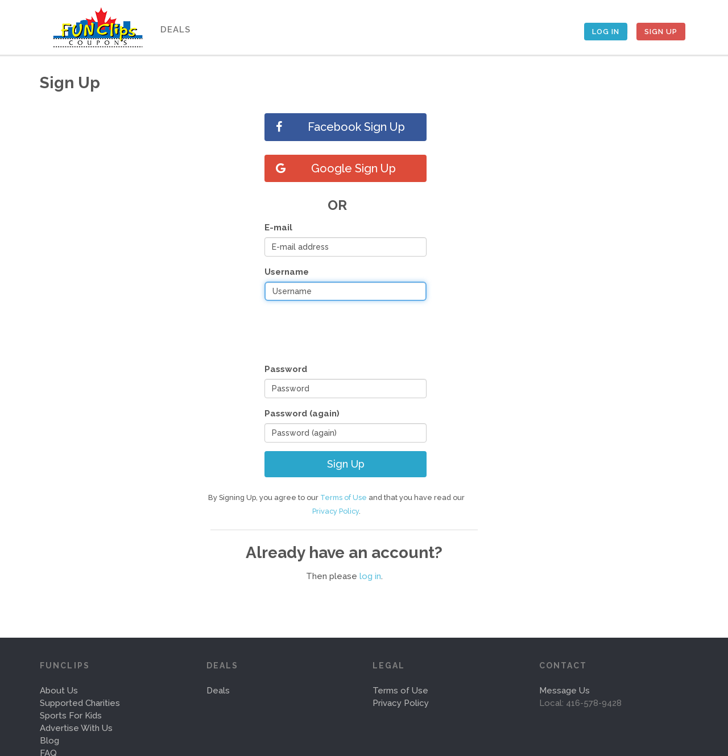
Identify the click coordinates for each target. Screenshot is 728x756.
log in (370, 576)
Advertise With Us (76, 728)
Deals (175, 29)
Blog (49, 741)
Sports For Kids (71, 715)
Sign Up (660, 31)
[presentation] (350, 331)
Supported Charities (80, 703)
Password (285, 369)
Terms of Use (343, 497)
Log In (605, 31)
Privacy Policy (335, 511)
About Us (59, 690)
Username (286, 272)
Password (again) (302, 413)
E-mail (278, 227)
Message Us (564, 690)
